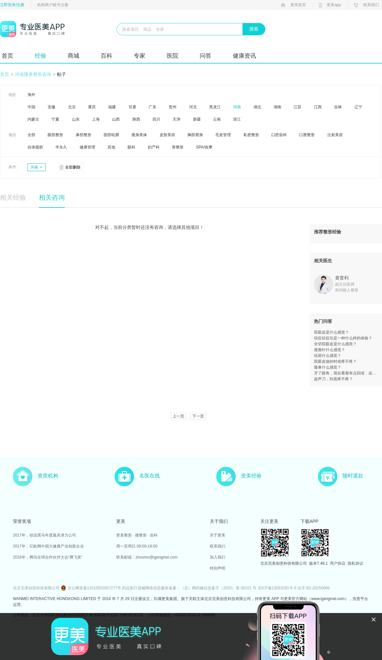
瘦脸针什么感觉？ (329, 350)
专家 (139, 56)
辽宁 (358, 107)
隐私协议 (355, 563)
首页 (7, 56)
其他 (111, 147)
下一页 (198, 416)
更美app (330, 5)
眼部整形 (55, 135)
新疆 (197, 119)
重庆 (92, 107)
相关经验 (13, 197)
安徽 (51, 107)
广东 (152, 107)
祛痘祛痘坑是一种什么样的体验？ (343, 338)
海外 (31, 94)
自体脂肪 (35, 147)
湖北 (257, 107)
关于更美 (217, 535)
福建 (112, 107)
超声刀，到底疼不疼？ (333, 379)
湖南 (277, 107)
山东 (76, 119)
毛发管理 (223, 135)
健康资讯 (244, 56)
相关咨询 (52, 197)
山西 (116, 119)
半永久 (61, 147)
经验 (40, 56)
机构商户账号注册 (52, 5)
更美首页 (293, 5)
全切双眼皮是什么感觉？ (335, 344)
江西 (318, 107)
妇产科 (154, 147)
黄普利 (342, 277)
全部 (31, 135)
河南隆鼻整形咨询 (33, 74)
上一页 (178, 416)
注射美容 (335, 135)
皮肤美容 (167, 135)
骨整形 (178, 147)
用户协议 (337, 563)
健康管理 (87, 147)
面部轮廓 (111, 135)
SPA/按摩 (204, 147)
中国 (31, 107)
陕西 (136, 119)
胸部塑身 (195, 135)
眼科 (131, 147)
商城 (73, 56)
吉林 (338, 107)
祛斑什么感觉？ (327, 355)
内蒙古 (33, 119)
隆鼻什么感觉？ (327, 367)
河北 (193, 107)
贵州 (172, 107)
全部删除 (73, 167)
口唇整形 (307, 135)
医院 (172, 56)
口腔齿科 (279, 135)
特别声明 (217, 568)
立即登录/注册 (12, 5)
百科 (106, 56)
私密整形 (251, 135)
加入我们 (217, 557)
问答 (205, 56)
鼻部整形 (83, 135)
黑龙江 (215, 107)
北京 (72, 107)
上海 (96, 119)
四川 (156, 119)
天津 (176, 119)
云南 (217, 119)
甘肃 (132, 107)
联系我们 (366, 5)
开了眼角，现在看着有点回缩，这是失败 (345, 373)
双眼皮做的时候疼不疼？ (335, 361)
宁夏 (55, 119)
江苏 (297, 107)
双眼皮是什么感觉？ (331, 332)
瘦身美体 (139, 135)
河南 (237, 107)
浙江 (237, 119)
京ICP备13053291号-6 (277, 588)
